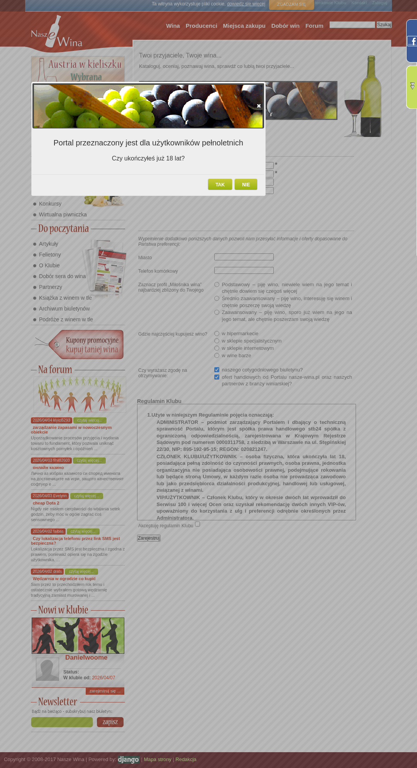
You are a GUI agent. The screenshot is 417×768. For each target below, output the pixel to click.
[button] (259, 106)
